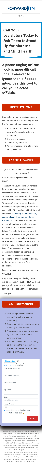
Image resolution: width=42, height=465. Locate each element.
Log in (5, 365)
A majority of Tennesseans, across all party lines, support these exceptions (19, 217)
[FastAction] (10, 361)
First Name (21, 370)
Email (21, 399)
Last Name (21, 377)
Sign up (12, 365)
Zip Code (21, 392)
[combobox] (6, 407)
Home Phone (21, 406)
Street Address (21, 384)
